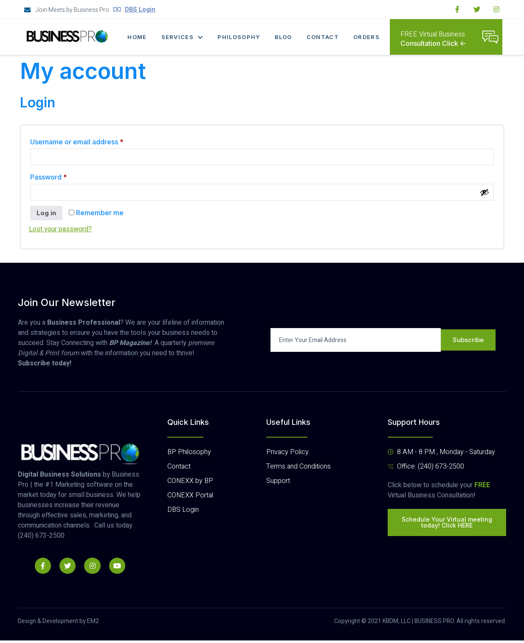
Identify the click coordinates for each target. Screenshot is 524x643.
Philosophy (239, 37)
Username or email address (91, 140)
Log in (47, 215)
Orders (369, 37)
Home (135, 37)
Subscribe (468, 343)
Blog (284, 37)
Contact (324, 37)
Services (182, 37)
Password (63, 177)
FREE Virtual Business (432, 34)
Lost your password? (60, 232)
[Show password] (484, 194)
